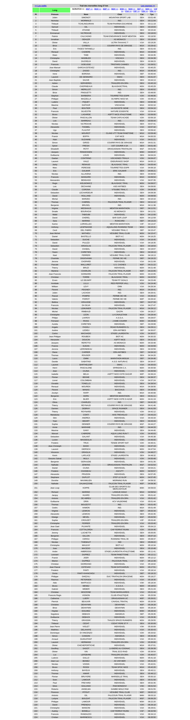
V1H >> (128, 11)
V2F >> (136, 11)
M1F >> (89, 9)
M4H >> (132, 9)
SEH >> (148, 9)
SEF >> (140, 9)
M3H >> (123, 9)
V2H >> (144, 11)
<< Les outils (40, 6)
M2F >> (106, 9)
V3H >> (153, 11)
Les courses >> (148, 6)
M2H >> (114, 9)
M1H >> (97, 9)
